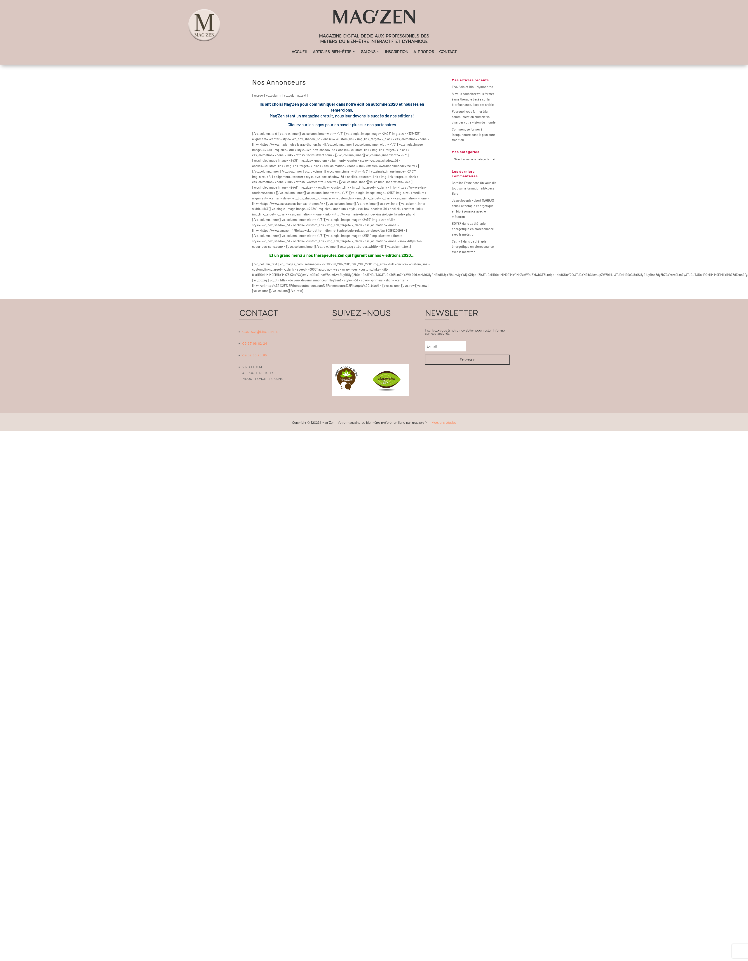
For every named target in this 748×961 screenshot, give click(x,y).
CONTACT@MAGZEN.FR (260, 332)
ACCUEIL (299, 52)
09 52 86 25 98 (254, 355)
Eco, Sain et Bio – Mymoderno (472, 87)
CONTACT (448, 52)
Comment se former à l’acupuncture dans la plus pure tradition (473, 134)
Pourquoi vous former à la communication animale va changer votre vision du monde (474, 117)
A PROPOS (423, 52)
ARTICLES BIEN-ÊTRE (332, 52)
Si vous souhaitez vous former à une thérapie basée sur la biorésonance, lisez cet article (473, 99)
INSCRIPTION (396, 52)
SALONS (368, 52)
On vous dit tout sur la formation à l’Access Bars (474, 188)
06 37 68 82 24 (254, 343)
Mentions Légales (443, 422)
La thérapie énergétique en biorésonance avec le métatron (473, 211)
